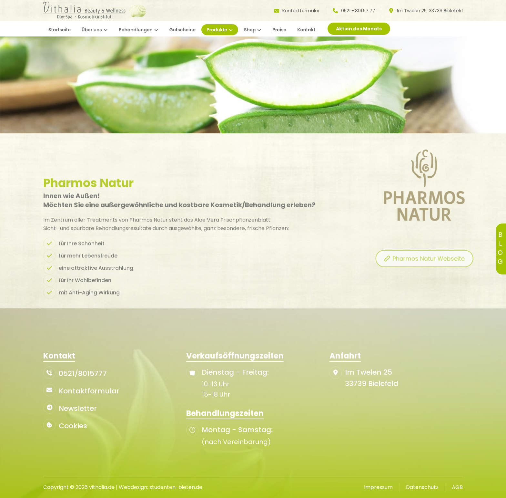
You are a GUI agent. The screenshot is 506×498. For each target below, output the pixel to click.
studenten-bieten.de (175, 487)
